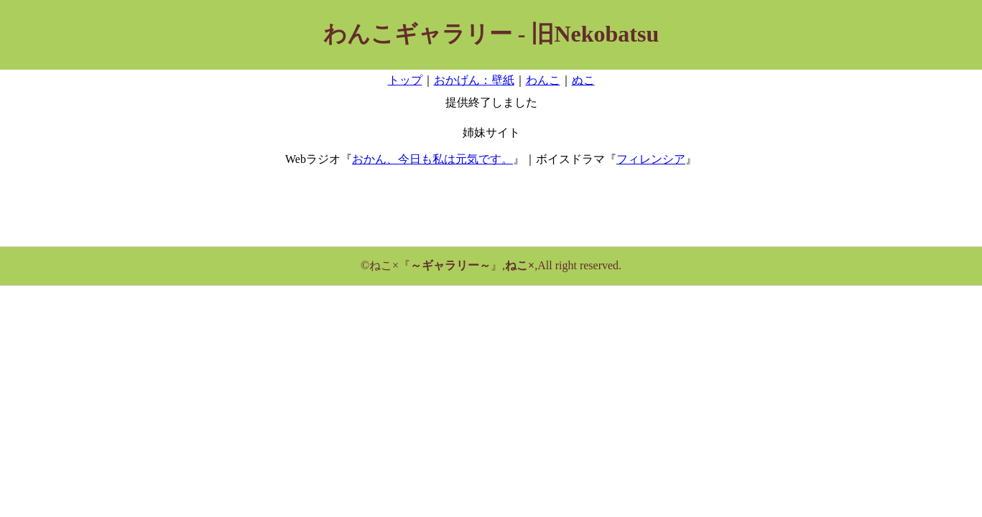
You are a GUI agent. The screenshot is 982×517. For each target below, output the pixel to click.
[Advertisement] (491, 211)
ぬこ (583, 80)
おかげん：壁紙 (474, 80)
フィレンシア (650, 159)
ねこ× (519, 265)
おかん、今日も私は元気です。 (432, 159)
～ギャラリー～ (450, 265)
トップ (405, 80)
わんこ (543, 80)
